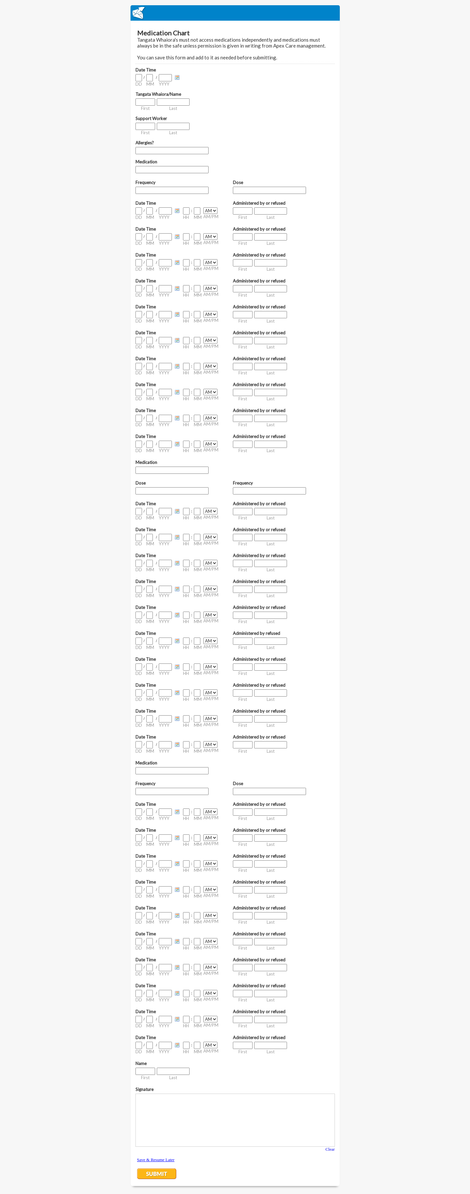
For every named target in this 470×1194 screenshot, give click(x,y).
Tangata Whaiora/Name (158, 94)
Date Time (145, 70)
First (145, 108)
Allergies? (144, 142)
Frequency (145, 182)
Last (173, 108)
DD (138, 84)
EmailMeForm (235, 13)
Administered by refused (256, 633)
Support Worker (151, 118)
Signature (144, 1089)
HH (186, 217)
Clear (330, 1149)
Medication (146, 161)
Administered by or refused (259, 203)
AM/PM (210, 216)
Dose (238, 182)
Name (141, 1063)
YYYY (164, 84)
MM (150, 84)
